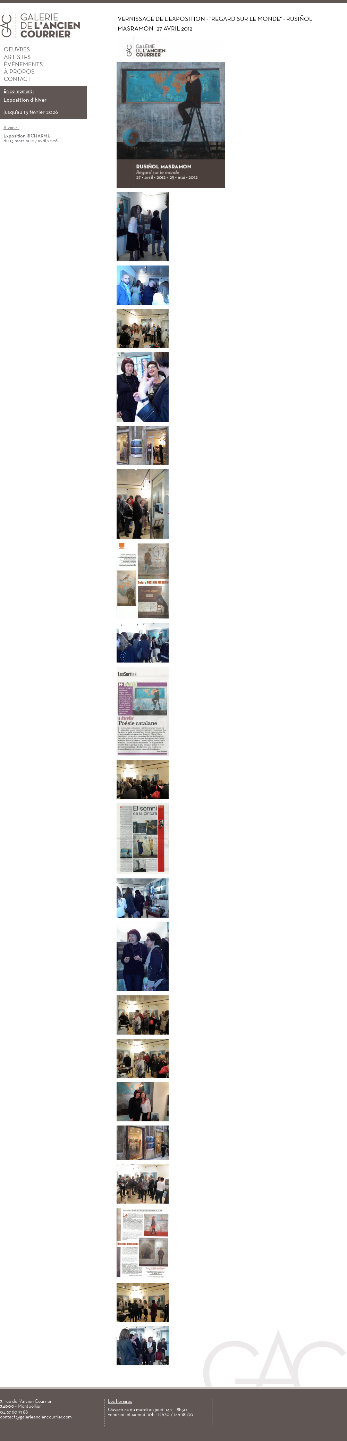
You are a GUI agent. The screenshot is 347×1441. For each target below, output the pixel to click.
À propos (17, 72)
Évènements (21, 65)
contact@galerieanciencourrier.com (36, 1417)
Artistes (15, 57)
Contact (15, 79)
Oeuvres (15, 50)
